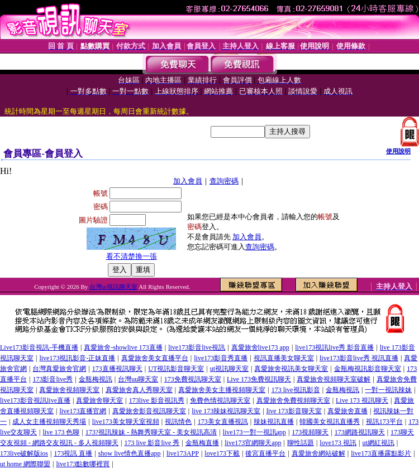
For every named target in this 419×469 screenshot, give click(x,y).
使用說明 (398, 151)
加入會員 (187, 181)
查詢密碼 (224, 181)
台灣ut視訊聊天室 (113, 286)
